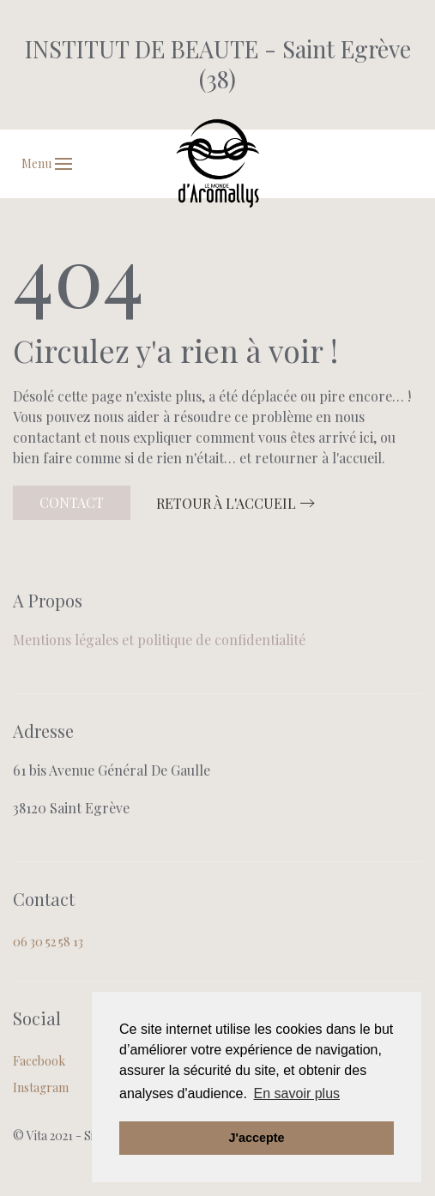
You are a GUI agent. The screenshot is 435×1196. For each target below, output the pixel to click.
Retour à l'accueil (226, 503)
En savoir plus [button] (297, 1093)
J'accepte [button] (256, 1138)
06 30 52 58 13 (48, 941)
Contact (71, 502)
